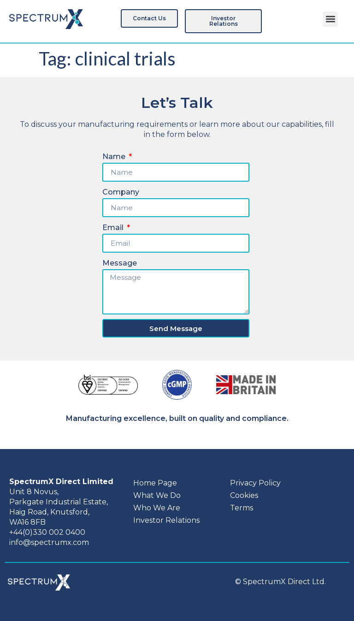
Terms (241, 507)
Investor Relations (166, 520)
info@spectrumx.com (49, 542)
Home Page (155, 483)
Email (113, 227)
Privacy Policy (255, 483)
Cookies (244, 495)
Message (119, 263)
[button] (330, 19)
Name (114, 156)
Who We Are (156, 507)
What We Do (157, 495)
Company (120, 192)
